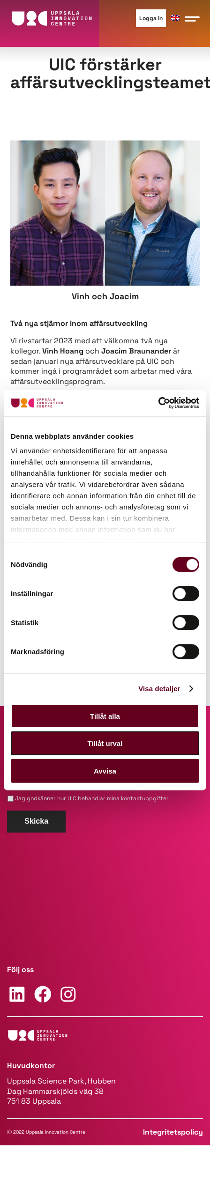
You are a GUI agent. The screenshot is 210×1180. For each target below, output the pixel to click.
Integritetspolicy (173, 1132)
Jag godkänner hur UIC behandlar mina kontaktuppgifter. (92, 798)
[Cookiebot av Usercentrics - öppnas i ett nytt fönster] (158, 403)
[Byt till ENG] (175, 18)
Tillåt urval (105, 743)
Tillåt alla (105, 716)
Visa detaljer (159, 689)
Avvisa (105, 770)
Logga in (151, 18)
